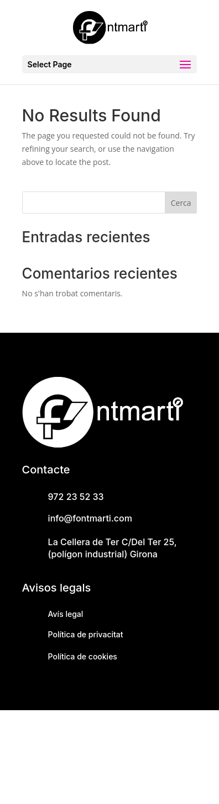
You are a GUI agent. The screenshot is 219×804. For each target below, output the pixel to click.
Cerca (181, 203)
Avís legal (66, 614)
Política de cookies (82, 656)
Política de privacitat (85, 634)
